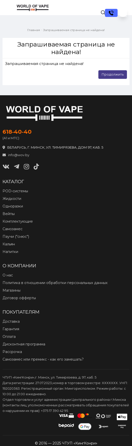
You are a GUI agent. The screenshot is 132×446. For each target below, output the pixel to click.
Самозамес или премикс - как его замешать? (43, 359)
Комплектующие (18, 221)
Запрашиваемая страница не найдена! (74, 30)
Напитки (10, 251)
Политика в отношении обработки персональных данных (55, 282)
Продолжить (113, 74)
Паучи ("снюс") (16, 236)
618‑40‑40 (17, 132)
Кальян (9, 244)
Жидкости (12, 198)
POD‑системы (15, 191)
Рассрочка (12, 351)
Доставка (11, 321)
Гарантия (11, 329)
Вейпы (9, 214)
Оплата (9, 336)
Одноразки (13, 206)
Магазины (11, 290)
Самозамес (13, 229)
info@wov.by (16, 155)
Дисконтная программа (24, 344)
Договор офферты (19, 298)
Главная (33, 30)
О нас (8, 275)
